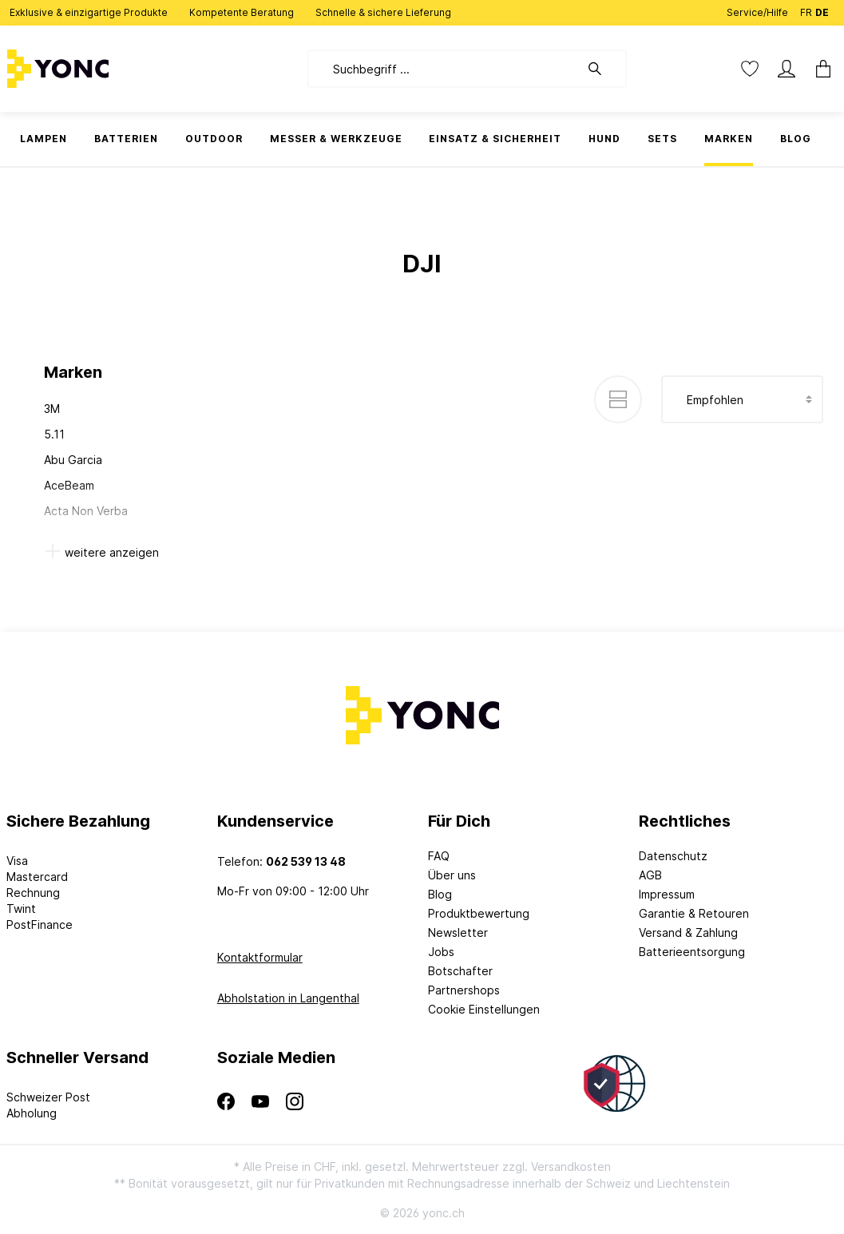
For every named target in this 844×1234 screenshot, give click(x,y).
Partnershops (464, 990)
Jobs (441, 951)
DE (822, 9)
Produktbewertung (478, 913)
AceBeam (69, 485)
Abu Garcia (73, 459)
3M (52, 408)
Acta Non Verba (86, 511)
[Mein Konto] (786, 69)
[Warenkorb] (818, 69)
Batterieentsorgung (692, 951)
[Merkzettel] (749, 69)
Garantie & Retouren (694, 913)
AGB (650, 875)
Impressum (667, 894)
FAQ (439, 856)
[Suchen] (603, 69)
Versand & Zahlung (688, 932)
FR (806, 9)
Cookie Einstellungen (484, 1009)
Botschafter (460, 971)
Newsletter (458, 932)
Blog (440, 894)
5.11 (54, 434)
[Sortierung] (742, 399)
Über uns (452, 875)
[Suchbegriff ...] (443, 69)
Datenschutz (673, 856)
